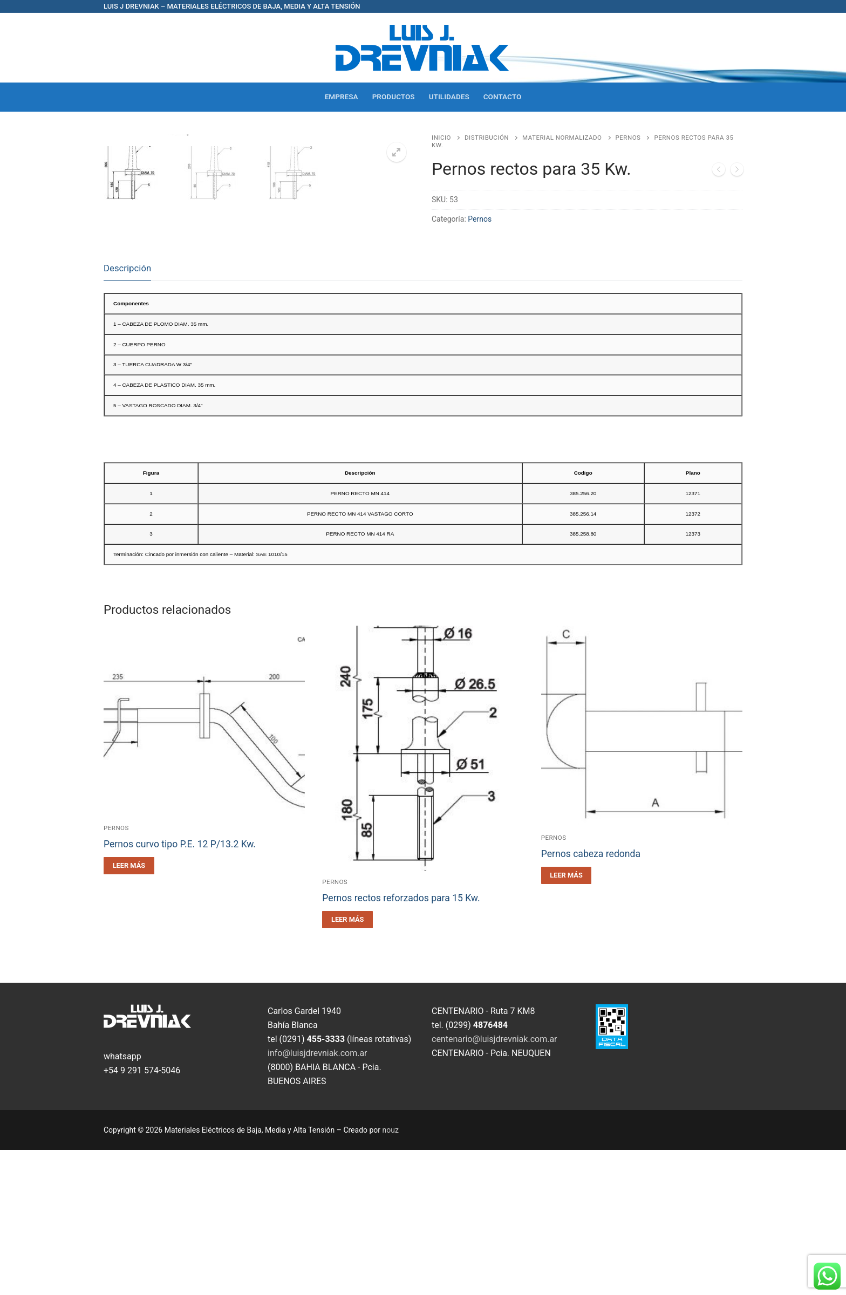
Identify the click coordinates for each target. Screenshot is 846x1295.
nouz (391, 1275)
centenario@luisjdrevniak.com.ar (494, 1184)
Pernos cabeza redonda (590, 999)
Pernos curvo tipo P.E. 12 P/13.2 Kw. (180, 989)
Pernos (628, 137)
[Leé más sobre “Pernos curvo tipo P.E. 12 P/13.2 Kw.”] (129, 1010)
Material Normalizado (562, 137)
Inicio (441, 137)
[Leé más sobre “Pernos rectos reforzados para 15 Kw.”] (347, 1065)
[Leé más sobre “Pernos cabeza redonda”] (566, 1021)
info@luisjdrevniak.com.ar (317, 1198)
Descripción (127, 413)
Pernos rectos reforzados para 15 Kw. (401, 1043)
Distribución (487, 137)
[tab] (127, 414)
